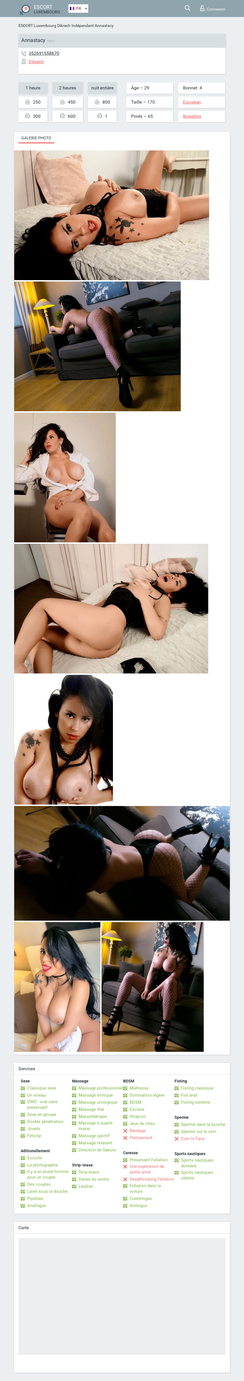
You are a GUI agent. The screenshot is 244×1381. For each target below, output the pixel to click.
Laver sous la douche (47, 1191)
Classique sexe (41, 1088)
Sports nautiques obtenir (197, 1175)
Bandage (138, 1130)
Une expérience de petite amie (147, 1169)
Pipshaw (35, 1198)
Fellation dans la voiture (145, 1188)
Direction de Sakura (97, 1150)
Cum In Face (193, 1138)
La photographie (42, 1165)
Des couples (39, 1184)
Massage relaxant (95, 1142)
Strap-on (138, 1116)
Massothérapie (93, 1116)
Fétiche (34, 1135)
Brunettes (192, 116)
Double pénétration (45, 1121)
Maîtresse (139, 1088)
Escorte (34, 1157)
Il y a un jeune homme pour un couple (48, 1174)
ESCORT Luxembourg (37, 25)
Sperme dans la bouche (203, 1124)
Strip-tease (89, 1172)
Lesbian (86, 1186)
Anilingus (138, 1205)
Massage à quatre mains (96, 1125)
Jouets (33, 1128)
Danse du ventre (94, 1179)
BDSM (135, 1102)
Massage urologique (98, 1102)
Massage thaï (91, 1109)
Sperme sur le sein (198, 1131)
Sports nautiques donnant (197, 1163)
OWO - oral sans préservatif (42, 1104)
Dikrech (63, 25)
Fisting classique (197, 1088)
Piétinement (141, 1137)
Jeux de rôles (142, 1123)
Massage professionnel (101, 1088)
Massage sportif (94, 1135)
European (192, 102)
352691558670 (44, 53)
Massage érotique (96, 1095)
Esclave (137, 1109)
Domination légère (147, 1095)
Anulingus (36, 1205)
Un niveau (36, 1095)
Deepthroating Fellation (152, 1179)
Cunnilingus (141, 1198)
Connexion (213, 8)
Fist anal (189, 1095)
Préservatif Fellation (149, 1159)
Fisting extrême (195, 1102)
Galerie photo (36, 138)
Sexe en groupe (41, 1114)
